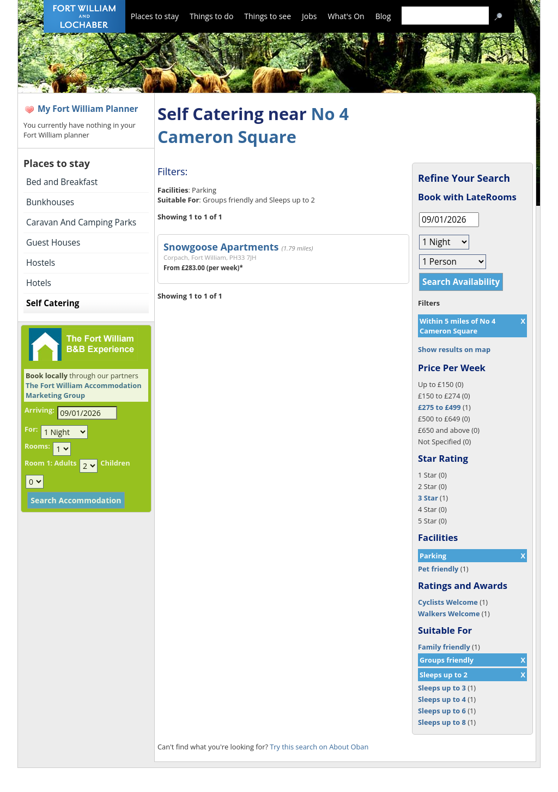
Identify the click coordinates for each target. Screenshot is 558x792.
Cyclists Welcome (448, 602)
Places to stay (155, 16)
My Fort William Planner (88, 109)
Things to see (267, 16)
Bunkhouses (50, 202)
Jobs (309, 16)
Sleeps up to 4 (442, 699)
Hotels (38, 283)
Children (115, 463)
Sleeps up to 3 (442, 688)
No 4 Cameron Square (253, 125)
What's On (346, 16)
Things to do (211, 16)
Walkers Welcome (449, 613)
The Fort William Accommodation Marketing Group (84, 390)
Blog (383, 16)
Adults (65, 463)
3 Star (428, 498)
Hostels (40, 263)
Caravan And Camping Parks (81, 222)
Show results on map (454, 349)
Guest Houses (53, 242)
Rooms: (37, 446)
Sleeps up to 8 (442, 722)
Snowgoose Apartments (220, 246)
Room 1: (38, 463)
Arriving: (39, 410)
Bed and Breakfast (62, 182)
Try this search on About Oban (319, 747)
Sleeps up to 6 (442, 711)
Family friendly (444, 647)
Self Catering (52, 303)
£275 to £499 (439, 407)
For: (31, 429)
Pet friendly (438, 569)
